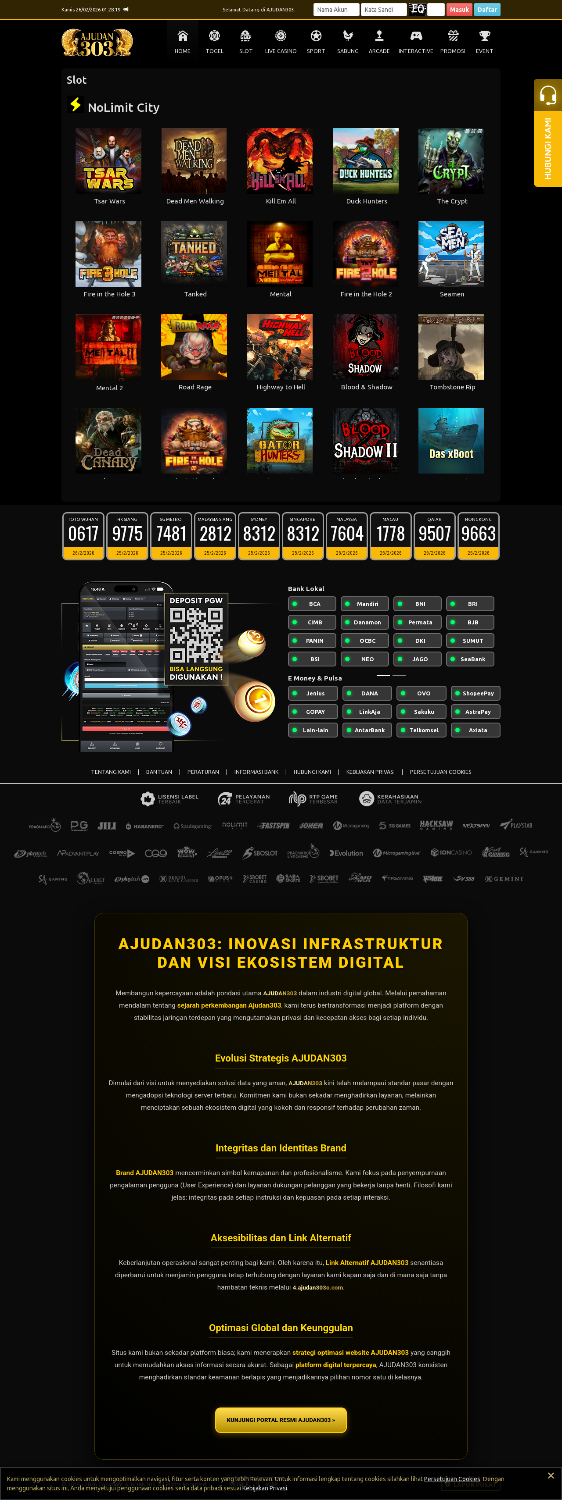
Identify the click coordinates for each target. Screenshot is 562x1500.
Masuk (459, 9)
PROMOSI (452, 51)
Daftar (487, 9)
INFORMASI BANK (256, 772)
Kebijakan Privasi (264, 1488)
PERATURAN (203, 772)
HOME (183, 51)
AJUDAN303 (280, 993)
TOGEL (214, 51)
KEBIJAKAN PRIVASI (370, 772)
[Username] (336, 9)
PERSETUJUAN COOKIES (441, 772)
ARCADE (379, 51)
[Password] (384, 9)
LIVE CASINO (281, 51)
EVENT (485, 51)
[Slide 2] (399, 675)
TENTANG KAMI (111, 772)
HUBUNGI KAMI (312, 772)
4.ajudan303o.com (317, 1287)
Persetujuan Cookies (452, 1478)
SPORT (316, 51)
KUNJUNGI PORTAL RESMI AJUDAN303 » (280, 1421)
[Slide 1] (383, 675)
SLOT (246, 51)
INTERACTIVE (416, 51)
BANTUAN (159, 772)
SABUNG (348, 51)
